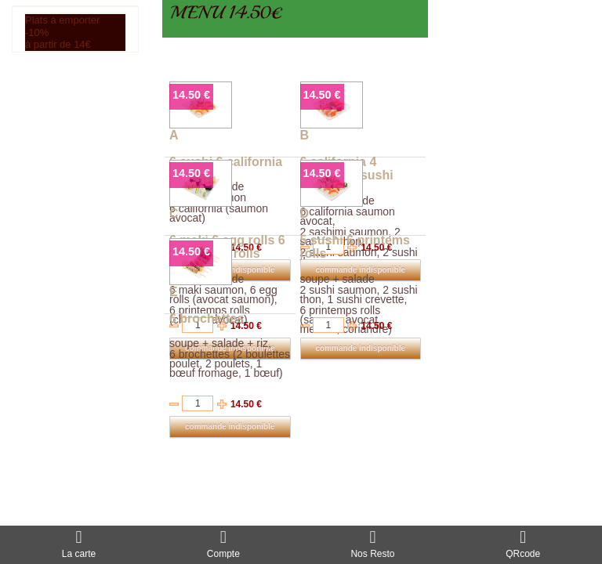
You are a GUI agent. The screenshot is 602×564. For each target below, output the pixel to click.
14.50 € (191, 95)
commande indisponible (360, 348)
